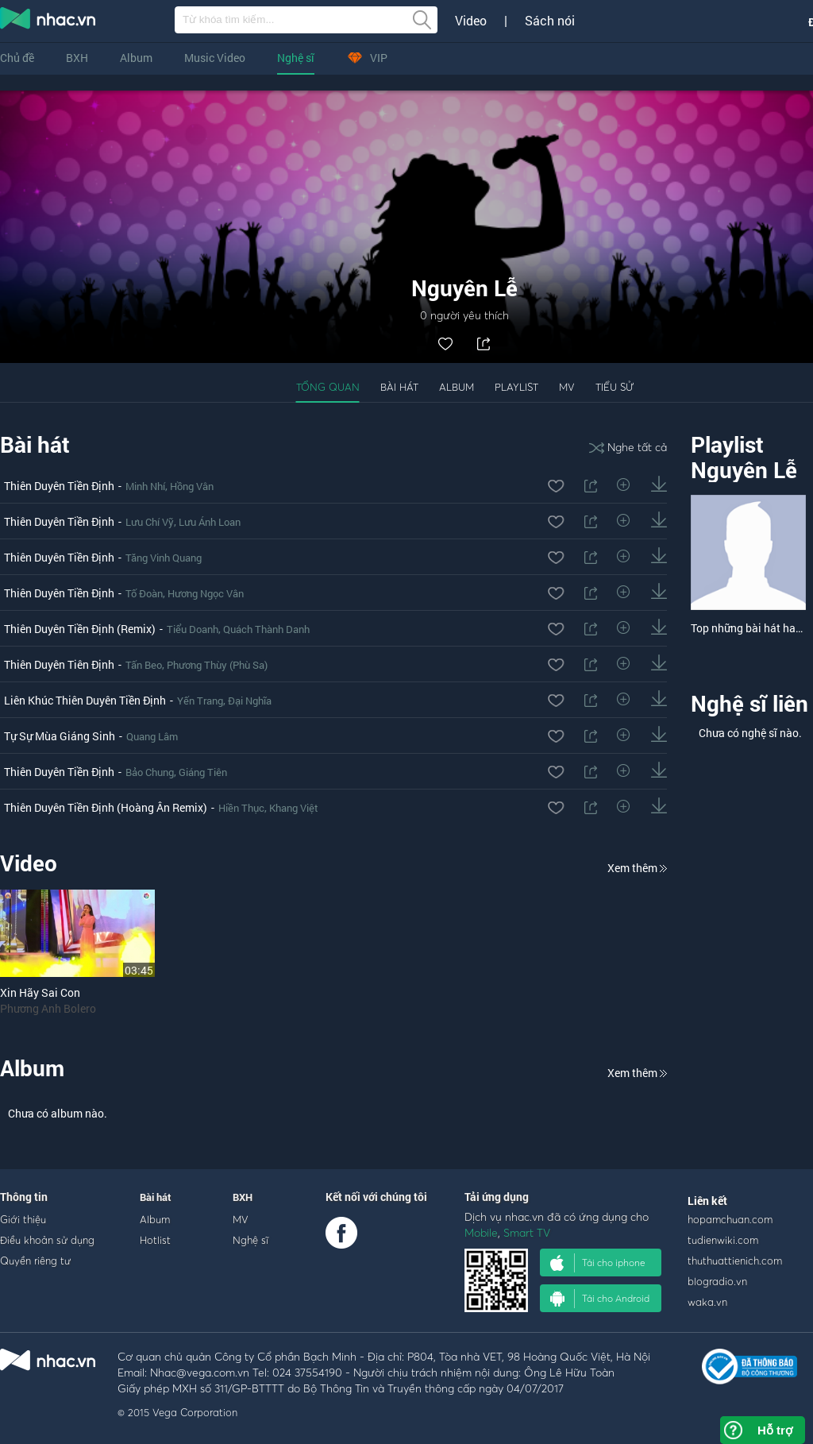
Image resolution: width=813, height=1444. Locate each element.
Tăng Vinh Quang (163, 557)
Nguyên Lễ (744, 470)
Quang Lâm (152, 736)
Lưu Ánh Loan (210, 522)
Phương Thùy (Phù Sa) (217, 665)
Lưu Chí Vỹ (149, 522)
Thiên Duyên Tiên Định (59, 664)
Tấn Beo (143, 665)
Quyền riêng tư (35, 1260)
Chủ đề (17, 57)
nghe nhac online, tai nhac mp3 (48, 21)
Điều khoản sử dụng (47, 1240)
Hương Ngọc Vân (206, 593)
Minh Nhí (145, 486)
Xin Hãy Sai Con (40, 992)
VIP (366, 57)
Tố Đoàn (144, 593)
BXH (77, 57)
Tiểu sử (614, 386)
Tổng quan (328, 386)
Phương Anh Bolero (48, 1008)
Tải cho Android (599, 1298)
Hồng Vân (192, 486)
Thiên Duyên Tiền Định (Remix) (80, 628)
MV (567, 386)
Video (471, 21)
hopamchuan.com (730, 1219)
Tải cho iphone (597, 1262)
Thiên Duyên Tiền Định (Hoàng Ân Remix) (105, 807)
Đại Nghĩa (250, 700)
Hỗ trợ (774, 1430)
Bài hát (399, 386)
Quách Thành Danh (266, 629)
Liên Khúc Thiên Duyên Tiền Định (85, 700)
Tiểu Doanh (192, 629)
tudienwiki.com (723, 1240)
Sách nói (550, 21)
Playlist (516, 386)
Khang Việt (293, 808)
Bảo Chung (149, 772)
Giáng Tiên (203, 772)
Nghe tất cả (628, 447)
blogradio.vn (717, 1281)
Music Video (214, 57)
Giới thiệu (23, 1219)
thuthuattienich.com (735, 1260)
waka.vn (707, 1301)
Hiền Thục (241, 808)
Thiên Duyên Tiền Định (59, 485)
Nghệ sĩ (295, 57)
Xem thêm (637, 867)
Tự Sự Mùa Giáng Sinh (59, 735)
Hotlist (155, 1240)
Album (136, 57)
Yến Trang (200, 700)
